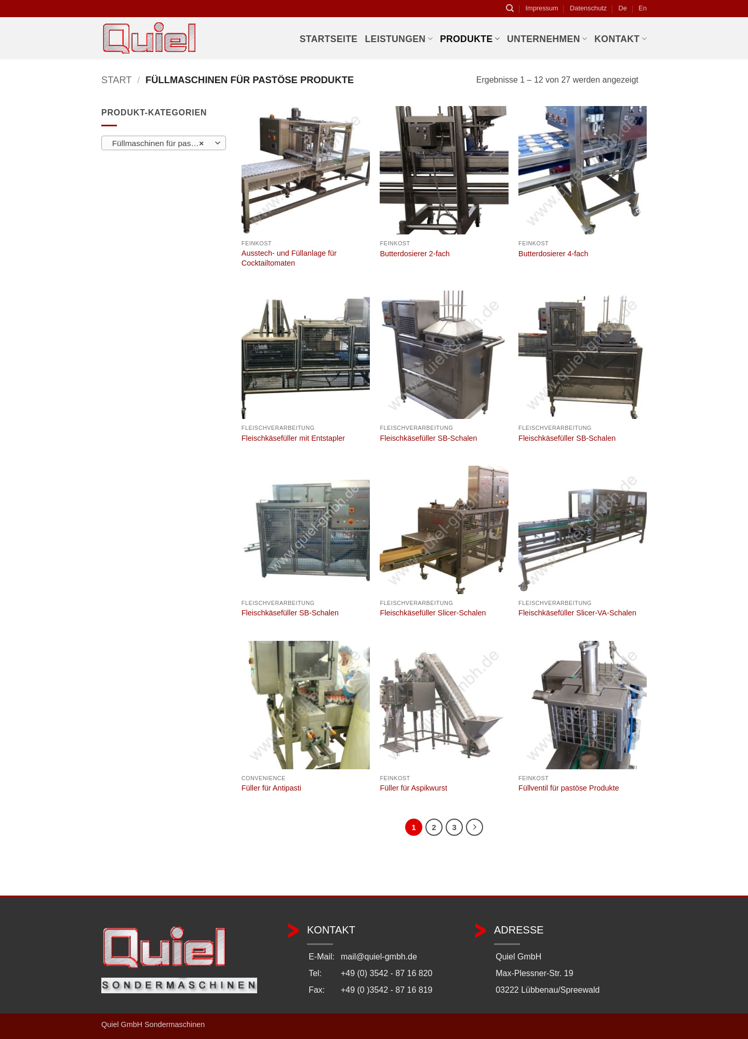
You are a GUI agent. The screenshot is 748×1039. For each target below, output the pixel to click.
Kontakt (620, 39)
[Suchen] (510, 8)
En (642, 8)
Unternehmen (547, 39)
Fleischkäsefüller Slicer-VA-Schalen (577, 613)
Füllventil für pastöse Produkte (568, 788)
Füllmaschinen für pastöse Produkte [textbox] (163, 143)
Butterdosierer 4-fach (553, 253)
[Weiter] (475, 827)
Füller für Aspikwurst (413, 788)
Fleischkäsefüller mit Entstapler (293, 438)
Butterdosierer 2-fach (414, 253)
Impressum (541, 8)
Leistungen (398, 39)
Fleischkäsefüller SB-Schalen (428, 438)
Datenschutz (588, 8)
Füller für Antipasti (271, 788)
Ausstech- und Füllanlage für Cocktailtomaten (289, 258)
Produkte (470, 39)
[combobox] (163, 143)
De (623, 8)
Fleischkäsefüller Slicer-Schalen (433, 613)
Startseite (329, 39)
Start (116, 79)
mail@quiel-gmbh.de (379, 956)
